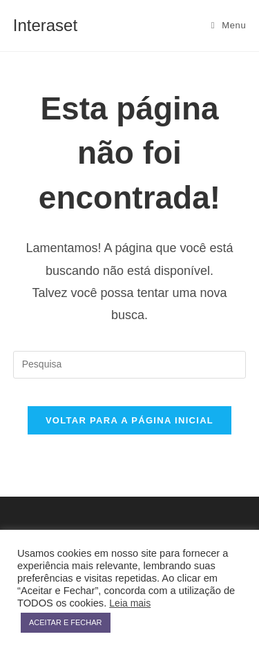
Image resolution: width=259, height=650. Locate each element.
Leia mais (130, 603)
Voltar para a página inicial (129, 420)
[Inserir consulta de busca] (130, 365)
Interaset (45, 25)
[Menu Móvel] (229, 25)
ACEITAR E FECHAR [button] (65, 622)
